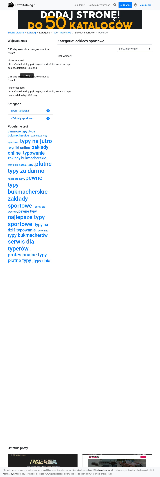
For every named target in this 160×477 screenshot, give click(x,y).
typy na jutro (36, 141)
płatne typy (20, 260)
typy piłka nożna (17, 164)
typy (30, 165)
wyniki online (20, 147)
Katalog (31, 32)
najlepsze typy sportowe (26, 220)
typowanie (34, 153)
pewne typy (28, 211)
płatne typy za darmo (30, 167)
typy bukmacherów (28, 235)
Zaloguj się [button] (145, 5)
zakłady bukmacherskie (27, 158)
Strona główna (16, 32)
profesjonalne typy (28, 254)
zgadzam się (104, 470)
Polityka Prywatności (11, 474)
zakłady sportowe (21, 202)
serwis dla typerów (21, 245)
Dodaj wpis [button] (125, 5)
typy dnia (41, 260)
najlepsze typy (16, 178)
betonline (43, 230)
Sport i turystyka (62, 32)
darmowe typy (18, 131)
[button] (115, 5)
